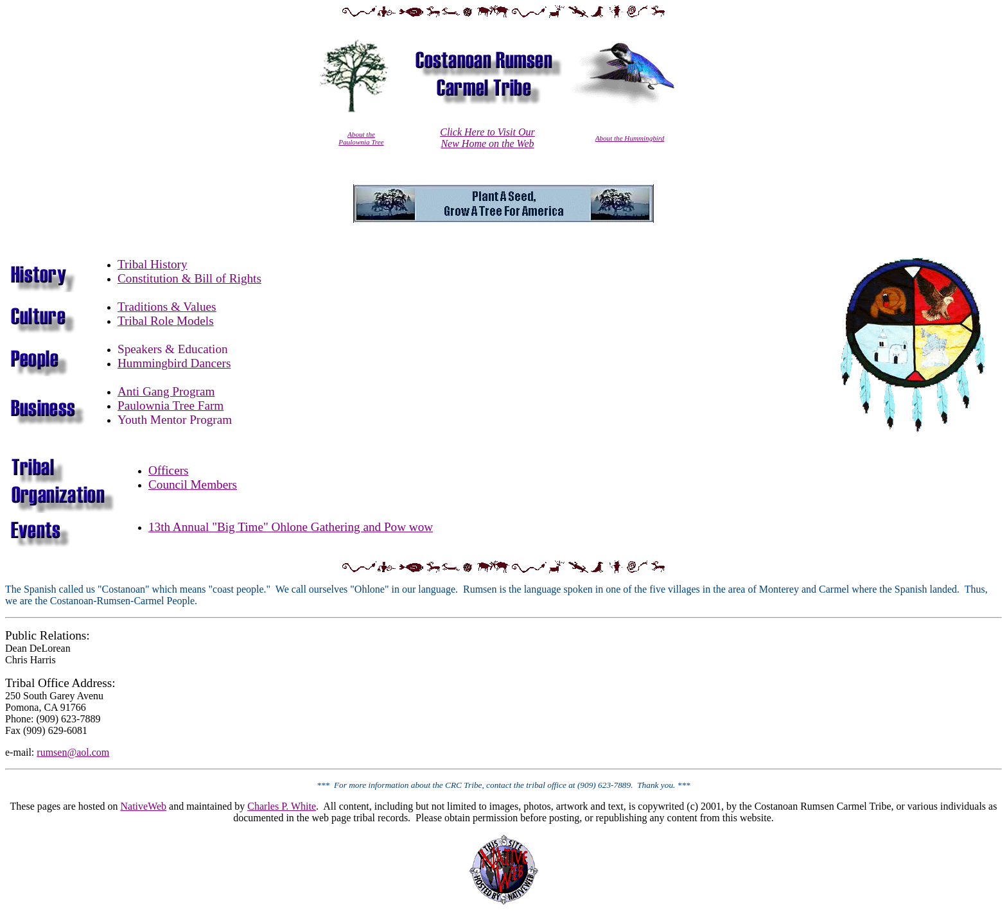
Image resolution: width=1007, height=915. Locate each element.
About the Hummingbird (630, 138)
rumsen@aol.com (73, 752)
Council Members (192, 484)
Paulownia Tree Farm (170, 405)
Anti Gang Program (166, 391)
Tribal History (153, 264)
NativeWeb (144, 806)
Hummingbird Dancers (174, 363)
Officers (168, 470)
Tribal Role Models (166, 320)
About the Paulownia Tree (360, 138)
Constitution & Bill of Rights (189, 278)
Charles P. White (281, 806)
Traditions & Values (167, 306)
